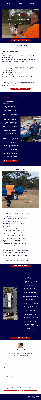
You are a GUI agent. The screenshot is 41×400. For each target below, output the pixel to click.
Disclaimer (37, 397)
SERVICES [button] (32, 3)
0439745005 (26, 355)
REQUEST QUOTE (21, 390)
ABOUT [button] (20, 3)
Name (5, 358)
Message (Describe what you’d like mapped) (11, 376)
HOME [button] (8, 3)
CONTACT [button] (20, 7)
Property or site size (7, 363)
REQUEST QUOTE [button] (20, 40)
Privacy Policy (28, 397)
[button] (2, 396)
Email (5, 367)
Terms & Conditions (32, 397)
